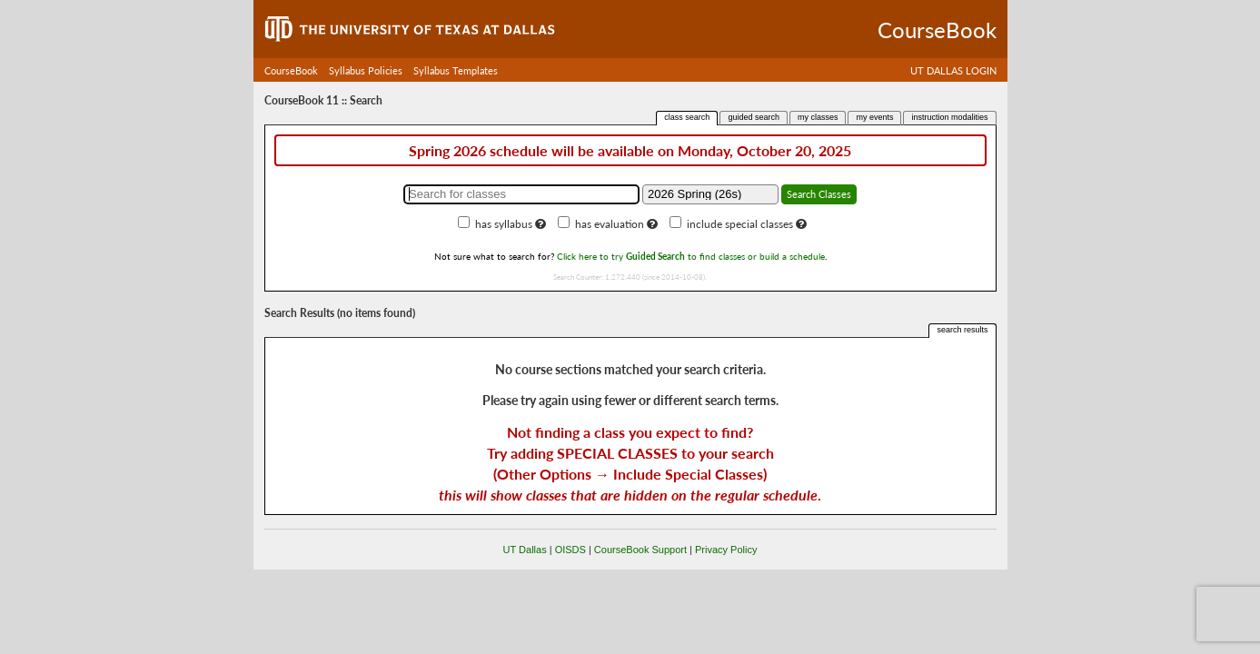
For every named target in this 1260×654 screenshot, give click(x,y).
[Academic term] (710, 194)
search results (962, 329)
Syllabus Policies (365, 70)
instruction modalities (949, 117)
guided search (753, 117)
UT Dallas (525, 549)
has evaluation (609, 224)
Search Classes (819, 194)
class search (686, 117)
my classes (818, 117)
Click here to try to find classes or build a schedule (691, 256)
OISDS (570, 549)
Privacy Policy (726, 549)
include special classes (740, 224)
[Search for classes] (521, 194)
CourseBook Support (640, 549)
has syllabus (503, 224)
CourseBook (291, 70)
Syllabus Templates (455, 70)
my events (874, 117)
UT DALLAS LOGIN (953, 70)
